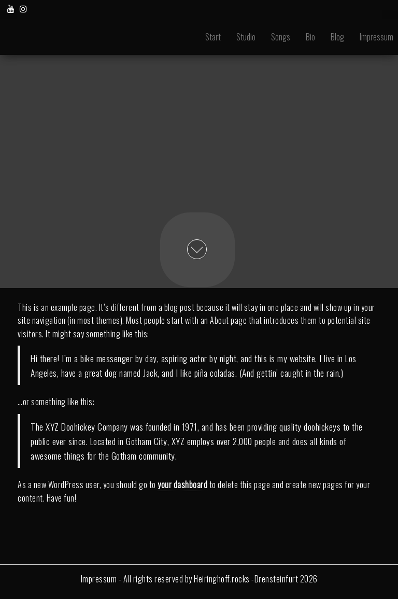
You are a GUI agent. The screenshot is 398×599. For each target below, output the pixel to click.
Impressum (99, 579)
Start (213, 37)
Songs (280, 37)
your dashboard (182, 484)
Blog (337, 37)
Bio (310, 37)
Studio (245, 37)
